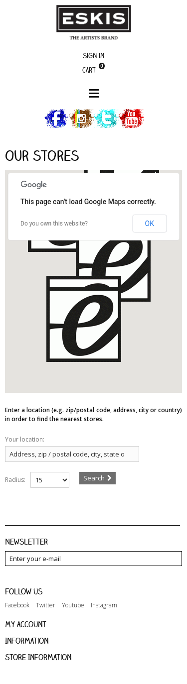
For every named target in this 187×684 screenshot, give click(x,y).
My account (25, 624)
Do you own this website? (54, 223)
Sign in (93, 55)
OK (149, 224)
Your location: (24, 439)
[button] (83, 324)
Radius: (15, 479)
